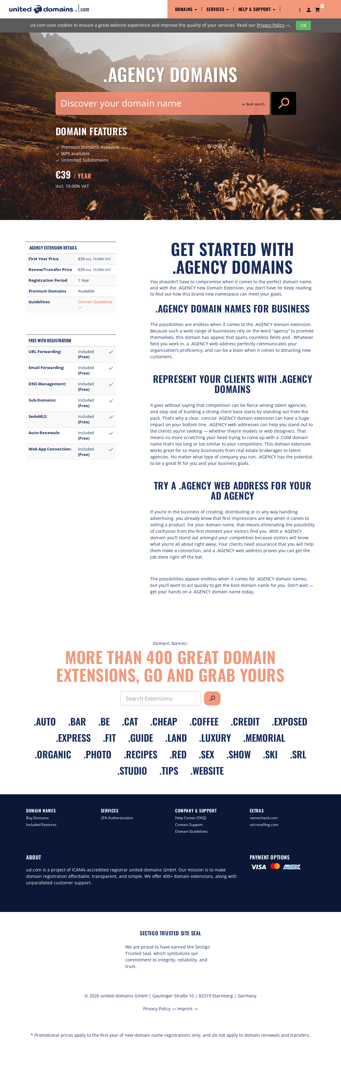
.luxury (215, 738)
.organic (53, 754)
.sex (206, 754)
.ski (270, 754)
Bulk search (253, 104)
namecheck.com (264, 817)
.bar (77, 721)
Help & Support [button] (256, 9)
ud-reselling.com (264, 824)
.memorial (264, 738)
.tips (168, 770)
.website (207, 770)
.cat (130, 721)
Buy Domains (37, 817)
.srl (298, 754)
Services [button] (217, 9)
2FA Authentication (117, 817)
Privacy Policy (274, 25)
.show (238, 754)
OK (303, 25)
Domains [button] (186, 9)
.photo (98, 754)
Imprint (187, 1009)
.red (178, 754)
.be (104, 721)
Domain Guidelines (191, 831)
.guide (140, 738)
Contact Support (189, 824)
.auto (45, 721)
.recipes (140, 754)
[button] (300, 9)
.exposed (289, 721)
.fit (109, 738)
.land (176, 738)
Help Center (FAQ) (190, 817)
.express (73, 738)
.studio (132, 770)
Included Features (41, 824)
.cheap (163, 721)
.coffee (204, 721)
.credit (245, 721)
